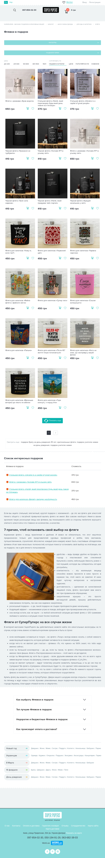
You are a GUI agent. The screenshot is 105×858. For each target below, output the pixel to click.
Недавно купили (56, 64)
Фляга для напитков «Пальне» (18, 350)
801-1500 (36, 64)
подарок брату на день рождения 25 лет (38, 442)
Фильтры (52, 43)
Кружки (42, 755)
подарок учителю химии (61, 445)
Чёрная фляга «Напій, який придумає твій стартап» (49, 202)
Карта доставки (52, 829)
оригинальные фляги (66, 442)
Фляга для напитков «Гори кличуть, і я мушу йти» (49, 401)
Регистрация (94, 2)
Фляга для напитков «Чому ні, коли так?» (18, 252)
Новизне (95, 64)
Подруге (62, 748)
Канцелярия (89, 755)
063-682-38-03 (70, 837)
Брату (33, 770)
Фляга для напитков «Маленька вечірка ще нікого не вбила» (19, 401)
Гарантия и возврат (50, 826)
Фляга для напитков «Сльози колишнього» (83, 301)
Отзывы (65, 826)
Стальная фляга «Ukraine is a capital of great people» (82, 102)
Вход (84, 2)
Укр (10, 2)
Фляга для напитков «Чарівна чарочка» (83, 252)
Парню (98, 748)
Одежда (34, 755)
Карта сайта (93, 826)
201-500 (16, 64)
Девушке (34, 748)
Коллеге (70, 748)
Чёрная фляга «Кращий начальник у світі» (80, 202)
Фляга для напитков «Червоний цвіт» (52, 252)
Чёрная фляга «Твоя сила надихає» (16, 202)
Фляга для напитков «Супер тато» (52, 300)
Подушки (59, 755)
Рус (6, 2)
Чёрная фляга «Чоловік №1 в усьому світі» (50, 152)
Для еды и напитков (84, 24)
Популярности (82, 64)
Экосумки (68, 755)
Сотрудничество (78, 826)
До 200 (7, 64)
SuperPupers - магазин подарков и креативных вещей (24, 24)
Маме (48, 748)
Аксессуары (78, 755)
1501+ (45, 64)
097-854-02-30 (35, 837)
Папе (66, 770)
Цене (71, 64)
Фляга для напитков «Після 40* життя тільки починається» (51, 351)
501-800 (26, 64)
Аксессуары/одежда (65, 24)
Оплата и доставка (31, 826)
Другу (48, 770)
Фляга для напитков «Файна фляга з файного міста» (17, 301)
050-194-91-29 (52, 837)
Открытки (50, 755)
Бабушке (90, 748)
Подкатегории (52, 53)
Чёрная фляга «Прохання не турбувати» (17, 152)
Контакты (16, 826)
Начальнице (80, 748)
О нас (7, 826)
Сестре (54, 748)
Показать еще (52, 420)
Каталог (51, 24)
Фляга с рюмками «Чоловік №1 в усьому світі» (84, 152)
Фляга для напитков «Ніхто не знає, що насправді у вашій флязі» (83, 352)
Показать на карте (74, 833)
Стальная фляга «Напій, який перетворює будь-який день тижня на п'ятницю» (50, 103)
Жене (42, 748)
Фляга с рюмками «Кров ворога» (19, 101)
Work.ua (46, 843)
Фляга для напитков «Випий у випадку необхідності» (33, 499)
